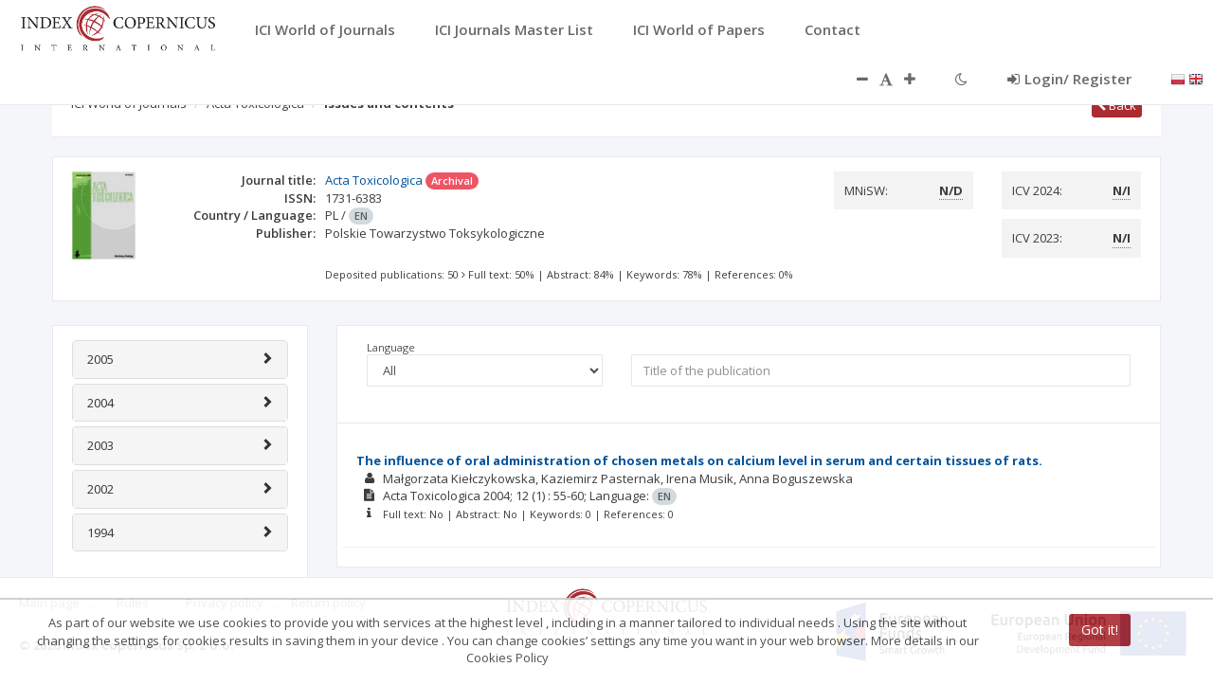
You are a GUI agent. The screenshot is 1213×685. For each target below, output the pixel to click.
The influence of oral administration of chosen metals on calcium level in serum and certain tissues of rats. (699, 460)
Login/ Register (1069, 78)
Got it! (1099, 630)
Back (1116, 105)
